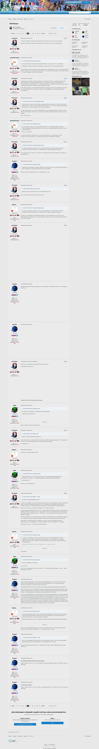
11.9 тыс (15, 419)
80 (37, 33)
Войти (52, 722)
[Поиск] (75, 13)
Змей (14, 405)
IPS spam (45, 748)
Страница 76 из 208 (53, 33)
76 (27, 33)
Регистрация (86, 2)
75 (25, 33)
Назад (12, 33)
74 (23, 33)
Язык (45, 744)
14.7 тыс (15, 175)
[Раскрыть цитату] (22, 60)
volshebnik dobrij (14, 57)
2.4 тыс (15, 70)
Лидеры (33, 12)
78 (32, 33)
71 (16, 33)
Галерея (45, 12)
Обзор (21, 12)
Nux (76, 35)
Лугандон (18, 27)
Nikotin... (14, 204)
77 (30, 33)
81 (39, 33)
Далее (43, 33)
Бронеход (11, 2)
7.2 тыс (15, 51)
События (39, 12)
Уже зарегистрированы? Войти (73, 2)
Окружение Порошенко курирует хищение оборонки (32, 660)
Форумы (16, 13)
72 (18, 33)
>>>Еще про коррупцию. (26, 684)
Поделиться (54, 27)
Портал (10, 12)
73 (20, 33)
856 (14, 217)
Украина (22, 28)
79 (35, 33)
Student (14, 161)
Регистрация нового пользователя (25, 724)
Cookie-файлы (51, 744)
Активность (27, 12)
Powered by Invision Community (49, 745)
